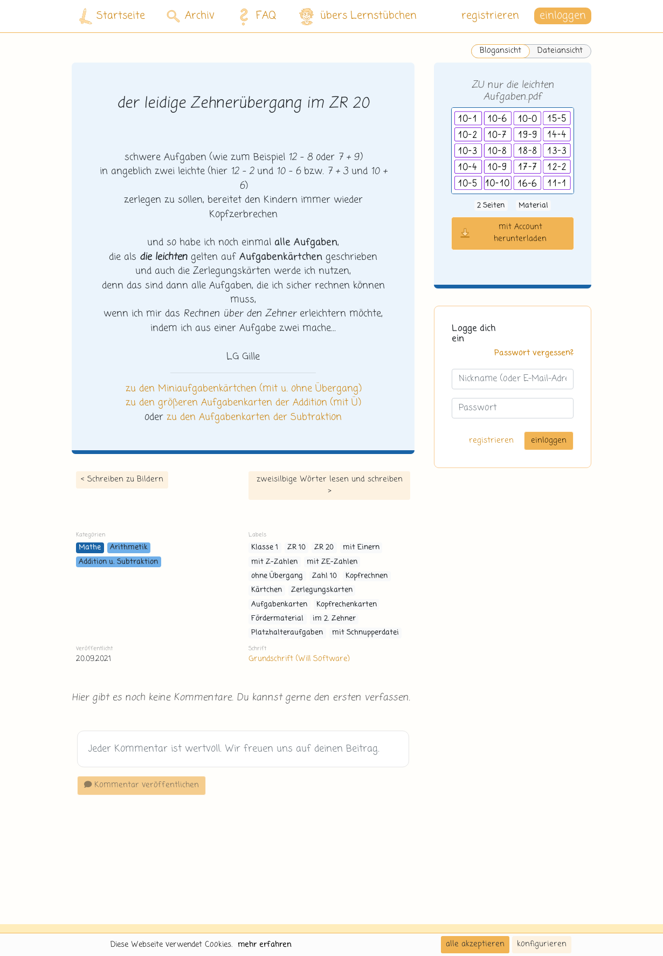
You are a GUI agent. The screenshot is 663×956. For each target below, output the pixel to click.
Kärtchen (266, 590)
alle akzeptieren (475, 944)
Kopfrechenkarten (346, 605)
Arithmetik (129, 547)
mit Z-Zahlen (274, 562)
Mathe (90, 547)
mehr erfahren (265, 944)
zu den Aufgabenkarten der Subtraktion (254, 417)
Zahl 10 (324, 576)
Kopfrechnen (367, 576)
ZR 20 (324, 547)
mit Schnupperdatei (365, 633)
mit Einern (361, 547)
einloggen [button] (563, 16)
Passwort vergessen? (534, 353)
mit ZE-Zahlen (332, 562)
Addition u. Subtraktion (118, 562)
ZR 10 (296, 547)
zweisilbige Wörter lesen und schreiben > (330, 485)
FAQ (255, 16)
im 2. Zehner (334, 619)
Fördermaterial (277, 619)
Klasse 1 (264, 547)
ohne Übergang (277, 576)
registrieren (490, 16)
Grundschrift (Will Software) (298, 659)
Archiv (191, 16)
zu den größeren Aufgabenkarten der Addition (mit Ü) (243, 403)
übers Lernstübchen (357, 16)
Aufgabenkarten (279, 605)
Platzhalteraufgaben (287, 633)
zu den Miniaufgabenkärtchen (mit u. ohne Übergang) (243, 389)
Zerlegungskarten (322, 590)
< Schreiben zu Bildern (122, 479)
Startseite (112, 16)
